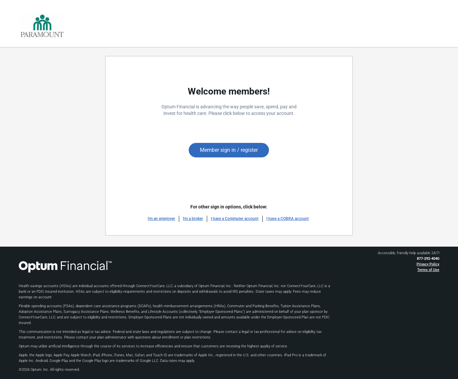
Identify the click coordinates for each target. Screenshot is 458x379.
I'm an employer (161, 218)
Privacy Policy (428, 264)
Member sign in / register (229, 150)
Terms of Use (428, 270)
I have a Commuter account (234, 218)
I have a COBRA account (287, 218)
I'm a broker (193, 218)
